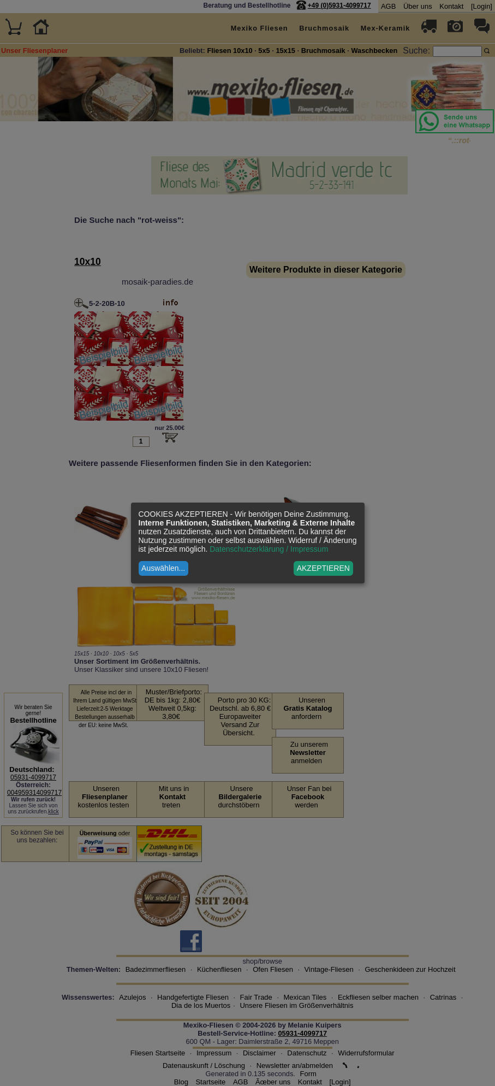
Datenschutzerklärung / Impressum (269, 549)
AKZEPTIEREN (323, 568)
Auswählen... (163, 568)
